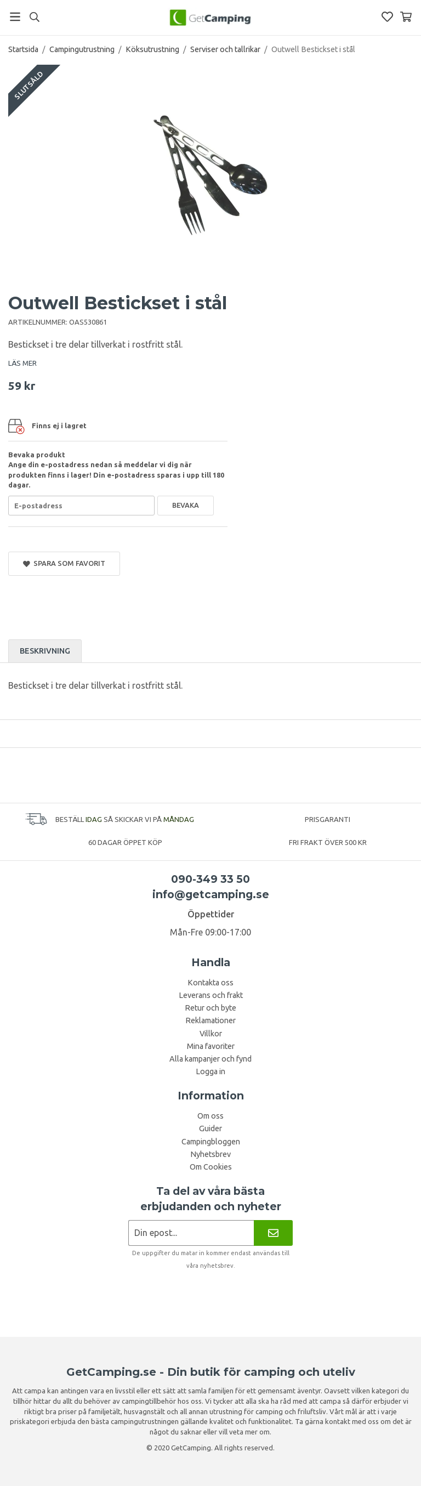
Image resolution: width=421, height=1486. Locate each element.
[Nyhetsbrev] (273, 1233)
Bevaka (185, 505)
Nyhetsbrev (210, 1154)
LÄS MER (22, 363)
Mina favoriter (211, 1046)
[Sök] (34, 17)
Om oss (210, 1115)
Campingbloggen (210, 1141)
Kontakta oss (210, 982)
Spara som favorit (64, 563)
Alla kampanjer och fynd (210, 1058)
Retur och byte (210, 1007)
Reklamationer (210, 1020)
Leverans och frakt (211, 995)
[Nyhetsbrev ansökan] (191, 1233)
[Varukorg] (406, 16)
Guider (210, 1128)
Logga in (210, 1071)
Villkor (211, 1033)
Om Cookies (211, 1166)
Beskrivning (45, 650)
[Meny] (15, 16)
